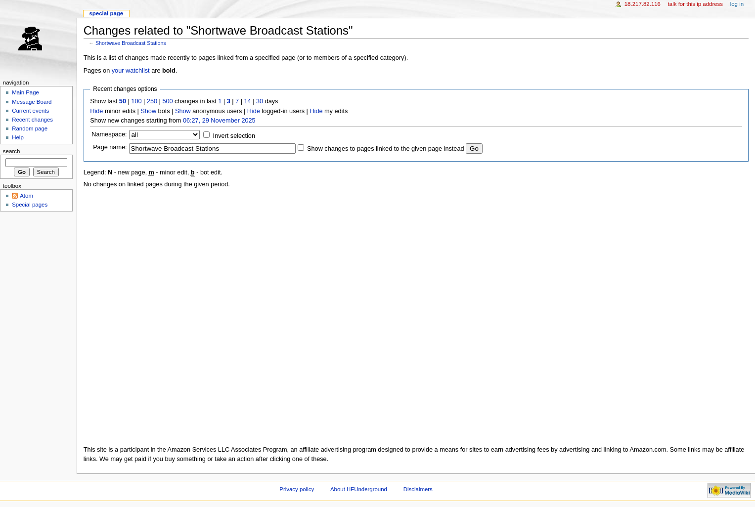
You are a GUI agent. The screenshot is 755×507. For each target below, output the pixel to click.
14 (247, 101)
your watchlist (131, 70)
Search (11, 151)
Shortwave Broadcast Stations (130, 43)
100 (136, 101)
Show (148, 111)
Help (18, 137)
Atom (26, 196)
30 (259, 101)
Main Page (25, 92)
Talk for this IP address (695, 4)
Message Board (31, 102)
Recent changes (32, 120)
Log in (737, 4)
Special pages (29, 205)
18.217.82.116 (642, 4)
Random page (29, 128)
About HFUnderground (358, 489)
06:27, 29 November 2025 (219, 120)
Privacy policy (296, 489)
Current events (30, 111)
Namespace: (109, 134)
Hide (96, 111)
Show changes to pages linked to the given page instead (385, 148)
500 (167, 101)
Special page (106, 13)
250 (152, 101)
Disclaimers (418, 489)
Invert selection (234, 135)
